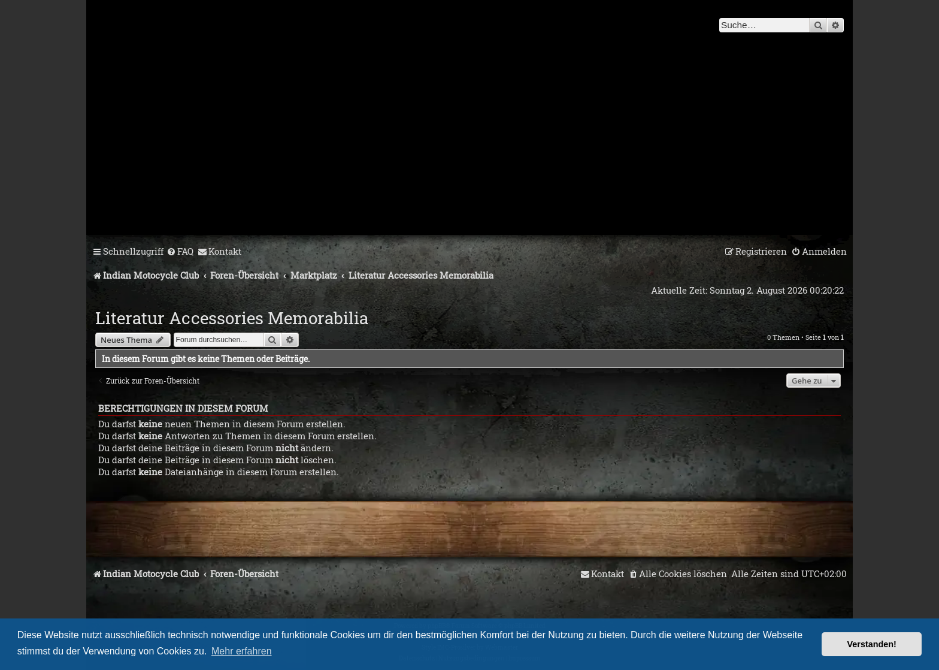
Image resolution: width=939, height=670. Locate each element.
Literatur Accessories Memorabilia (231, 318)
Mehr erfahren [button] (241, 651)
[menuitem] (179, 252)
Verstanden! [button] (871, 644)
